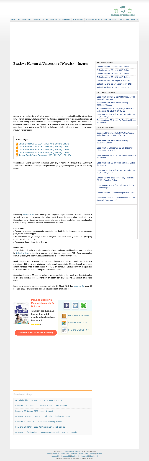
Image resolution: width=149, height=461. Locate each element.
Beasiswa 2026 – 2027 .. (78, 323)
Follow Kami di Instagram (78, 315)
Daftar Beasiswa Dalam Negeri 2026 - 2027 (114, 84)
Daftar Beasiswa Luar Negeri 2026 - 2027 (114, 80)
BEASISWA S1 (51, 20)
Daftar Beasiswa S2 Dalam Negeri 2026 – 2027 (116, 193)
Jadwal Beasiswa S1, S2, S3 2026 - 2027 (114, 87)
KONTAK (134, 20)
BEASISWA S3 (78, 20)
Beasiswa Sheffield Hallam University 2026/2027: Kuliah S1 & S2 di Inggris (46, 432)
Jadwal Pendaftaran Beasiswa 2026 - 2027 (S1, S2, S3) (45, 155)
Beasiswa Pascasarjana (72, 451)
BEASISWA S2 (64, 20)
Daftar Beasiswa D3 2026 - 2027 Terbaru (113, 77)
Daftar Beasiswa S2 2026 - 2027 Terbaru (113, 70)
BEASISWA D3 (38, 20)
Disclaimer (74, 453)
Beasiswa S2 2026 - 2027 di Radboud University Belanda (38, 422)
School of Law (22, 253)
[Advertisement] (74, 41)
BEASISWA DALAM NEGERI (96, 20)
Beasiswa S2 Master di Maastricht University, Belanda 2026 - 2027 (42, 416)
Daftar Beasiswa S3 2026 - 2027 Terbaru (113, 67)
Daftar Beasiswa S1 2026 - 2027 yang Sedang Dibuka (44, 147)
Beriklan (92, 453)
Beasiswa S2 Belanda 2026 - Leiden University (34, 411)
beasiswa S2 (28, 214)
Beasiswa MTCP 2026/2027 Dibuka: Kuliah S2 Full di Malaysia (41, 406)
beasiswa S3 (79, 286)
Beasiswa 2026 (55, 456)
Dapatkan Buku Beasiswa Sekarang (35, 333)
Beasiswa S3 (94, 456)
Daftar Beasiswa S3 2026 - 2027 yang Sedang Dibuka (44, 152)
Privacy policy (65, 453)
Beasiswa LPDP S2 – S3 (78, 330)
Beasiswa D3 (65, 456)
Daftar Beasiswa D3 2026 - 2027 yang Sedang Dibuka (44, 144)
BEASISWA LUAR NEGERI (119, 20)
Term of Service (83, 453)
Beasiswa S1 (75, 456)
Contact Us (55, 453)
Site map (99, 453)
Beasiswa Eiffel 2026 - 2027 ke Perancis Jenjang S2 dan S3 (40, 427)
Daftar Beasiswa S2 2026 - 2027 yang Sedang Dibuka (44, 149)
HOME (13, 20)
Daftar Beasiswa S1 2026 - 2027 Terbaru (113, 74)
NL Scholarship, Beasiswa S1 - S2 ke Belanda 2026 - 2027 (39, 400)
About (49, 453)
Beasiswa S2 (85, 456)
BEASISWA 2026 (24, 20)
